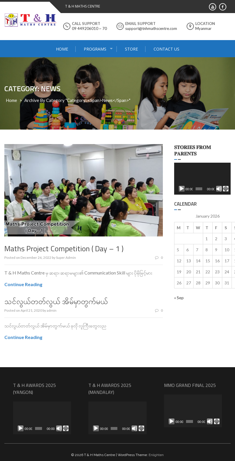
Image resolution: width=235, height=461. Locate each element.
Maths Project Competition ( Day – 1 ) (63, 248)
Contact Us (166, 49)
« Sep (179, 297)
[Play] (182, 189)
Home (62, 49)
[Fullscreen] (226, 189)
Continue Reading (23, 284)
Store (131, 49)
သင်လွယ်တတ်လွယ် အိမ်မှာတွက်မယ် (56, 301)
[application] (202, 179)
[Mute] (219, 189)
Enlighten (156, 455)
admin (52, 310)
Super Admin (66, 257)
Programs (95, 49)
